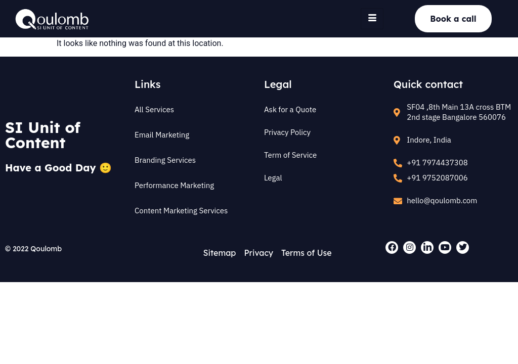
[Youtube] (445, 247)
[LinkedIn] (427, 247)
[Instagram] (409, 247)
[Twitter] (462, 247)
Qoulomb (46, 248)
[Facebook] (391, 247)
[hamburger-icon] (372, 18)
